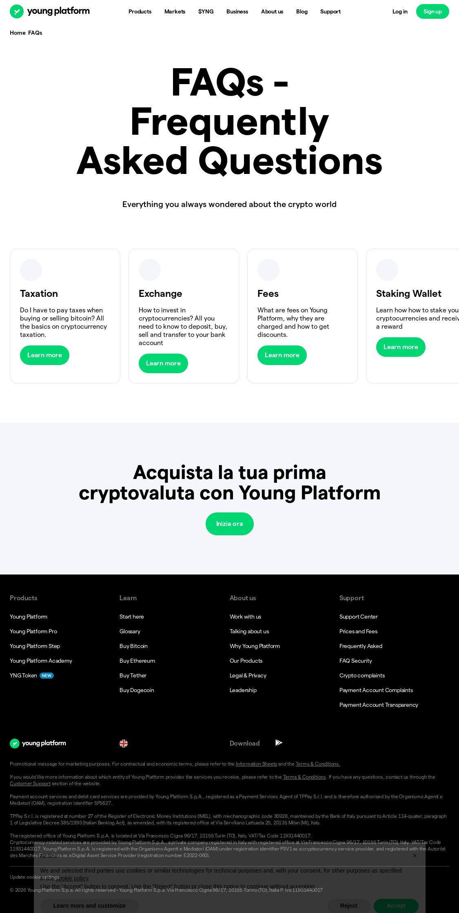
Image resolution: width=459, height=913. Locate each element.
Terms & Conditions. (318, 763)
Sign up (433, 11)
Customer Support (30, 783)
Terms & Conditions (304, 776)
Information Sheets (256, 763)
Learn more (44, 355)
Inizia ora (229, 523)
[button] (229, 877)
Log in (400, 11)
